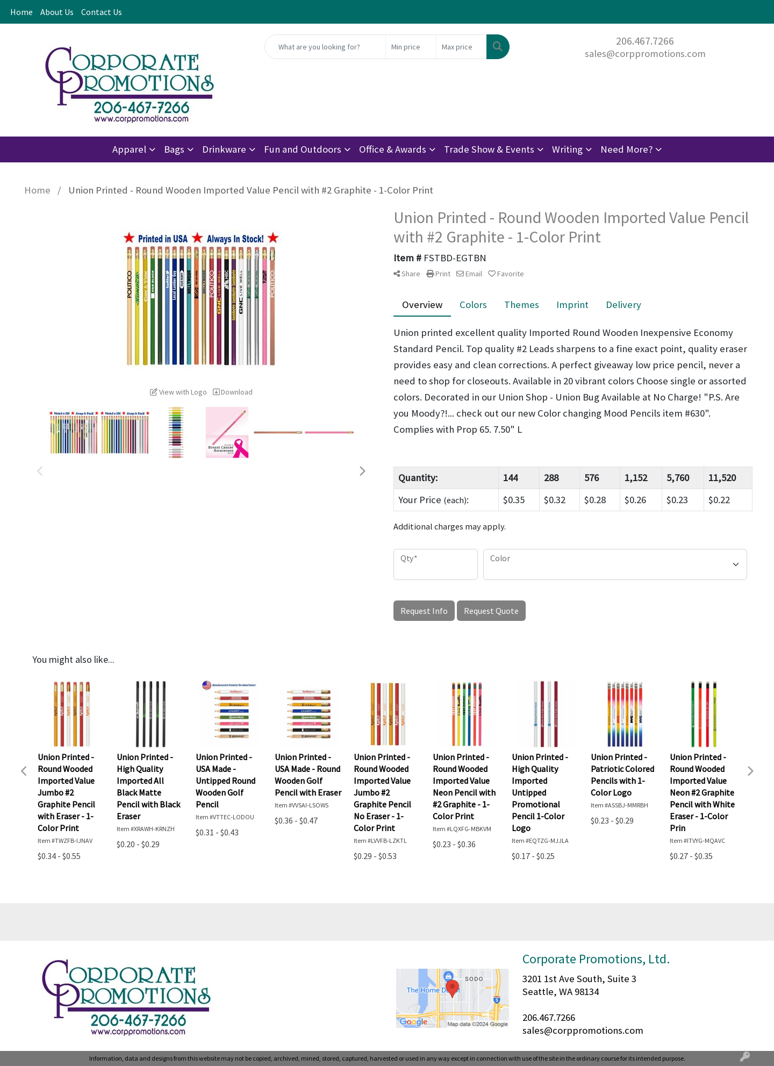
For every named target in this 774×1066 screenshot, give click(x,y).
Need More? (626, 149)
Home (21, 11)
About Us (57, 11)
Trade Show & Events (489, 149)
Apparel (129, 149)
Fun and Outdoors (302, 149)
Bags (174, 149)
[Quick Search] (325, 46)
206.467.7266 (645, 40)
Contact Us (101, 11)
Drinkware (224, 149)
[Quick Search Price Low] (410, 46)
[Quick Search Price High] (461, 46)
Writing (567, 149)
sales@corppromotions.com (645, 53)
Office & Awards (392, 149)
